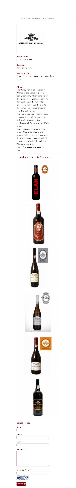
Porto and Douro (24, 68)
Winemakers (36, 18)
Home (23, 18)
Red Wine (45, 76)
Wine (28, 18)
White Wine (22, 76)
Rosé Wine (34, 76)
